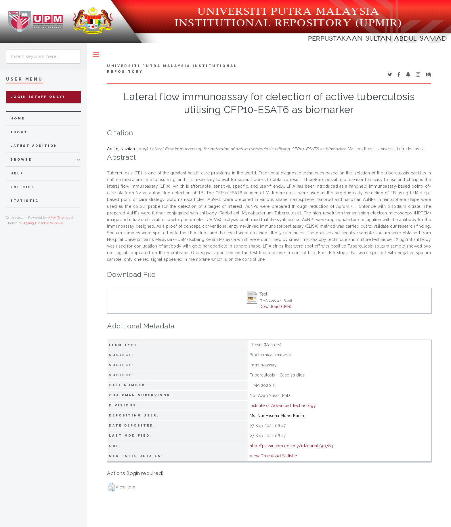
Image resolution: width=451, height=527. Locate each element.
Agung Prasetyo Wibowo (43, 223)
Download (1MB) (275, 306)
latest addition (34, 146)
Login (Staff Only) (37, 97)
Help (16, 173)
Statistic (24, 201)
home (17, 118)
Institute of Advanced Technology (283, 405)
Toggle (96, 54)
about (19, 132)
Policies (22, 187)
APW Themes (59, 218)
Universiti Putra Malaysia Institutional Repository (172, 69)
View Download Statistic (273, 456)
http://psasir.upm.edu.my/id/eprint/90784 (291, 446)
